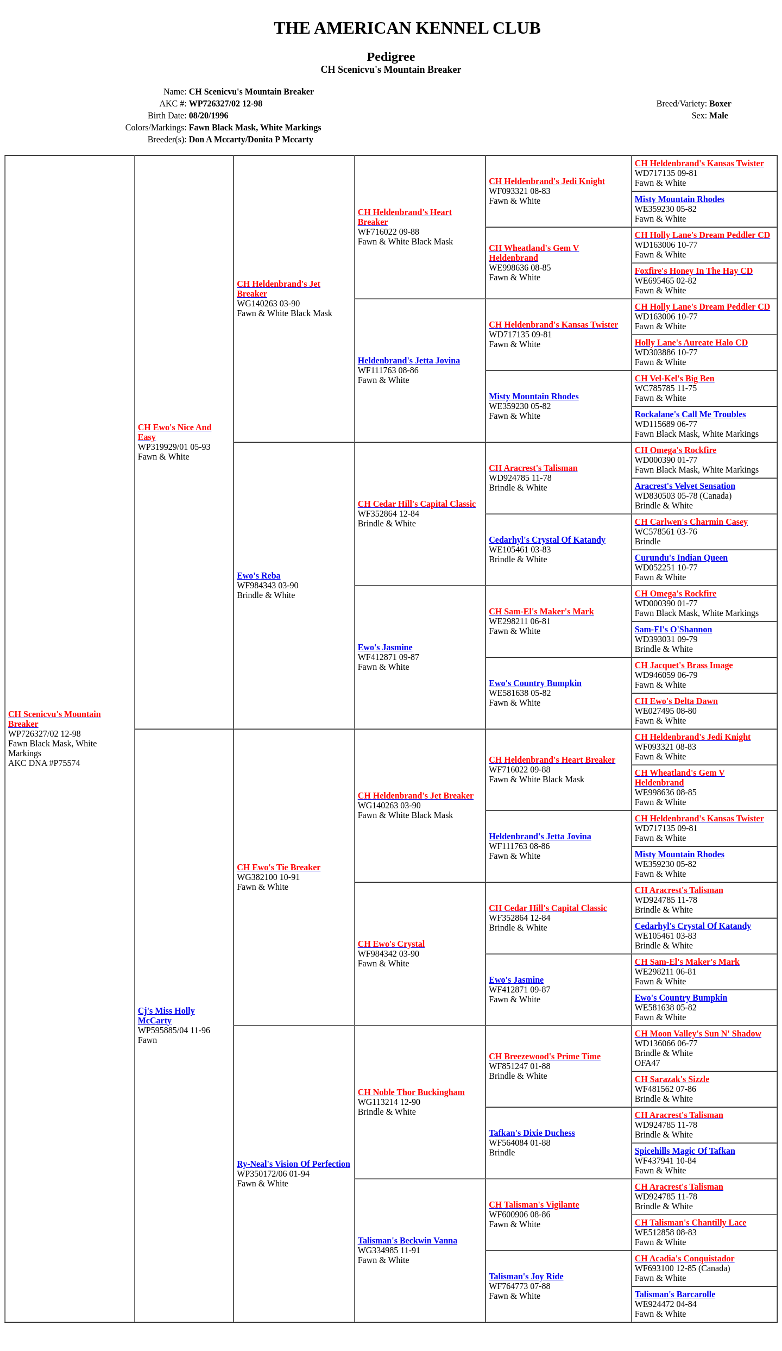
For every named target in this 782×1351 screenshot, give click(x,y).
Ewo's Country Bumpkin (535, 683)
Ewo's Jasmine (385, 647)
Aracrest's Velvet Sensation (685, 486)
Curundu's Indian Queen (681, 557)
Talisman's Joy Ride (526, 1276)
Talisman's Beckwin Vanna (407, 1240)
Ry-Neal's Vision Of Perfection (293, 1163)
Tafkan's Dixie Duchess (532, 1133)
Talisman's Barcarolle (675, 1294)
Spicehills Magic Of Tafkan (685, 1150)
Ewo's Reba (258, 575)
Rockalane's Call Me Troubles (690, 414)
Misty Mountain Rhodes (679, 199)
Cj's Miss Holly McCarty (166, 1015)
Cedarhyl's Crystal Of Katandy (547, 539)
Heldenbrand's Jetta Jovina (409, 360)
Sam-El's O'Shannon (673, 629)
